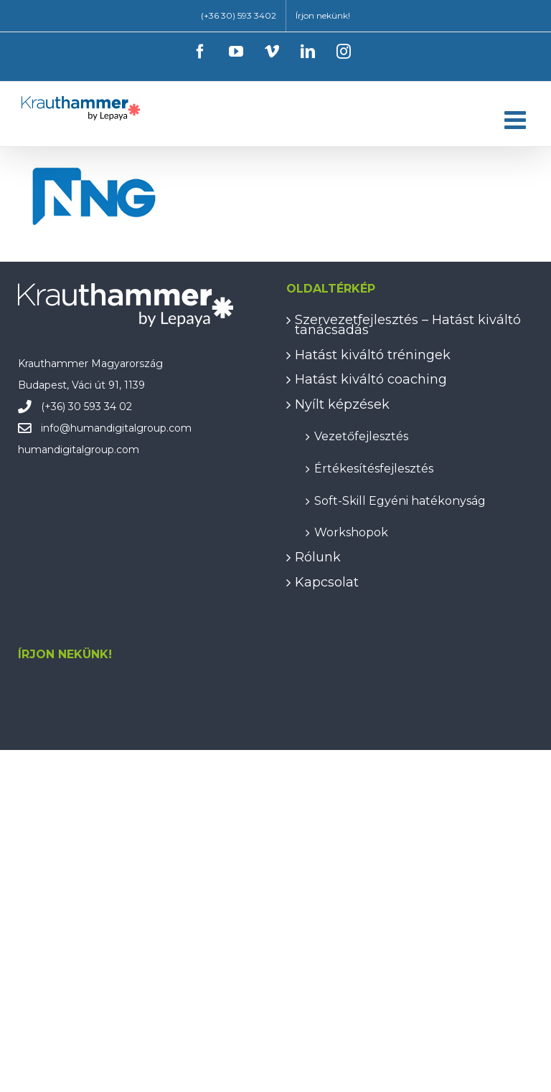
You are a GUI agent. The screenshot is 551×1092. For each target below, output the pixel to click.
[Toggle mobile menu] (516, 119)
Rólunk (318, 557)
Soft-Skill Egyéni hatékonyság (400, 500)
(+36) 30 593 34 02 (86, 406)
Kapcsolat (327, 582)
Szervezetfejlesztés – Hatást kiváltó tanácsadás (408, 325)
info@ (55, 428)
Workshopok (351, 532)
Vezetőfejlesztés (361, 435)
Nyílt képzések (342, 404)
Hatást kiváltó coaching (371, 379)
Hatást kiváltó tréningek (373, 355)
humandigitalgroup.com (131, 428)
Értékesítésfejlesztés (373, 468)
